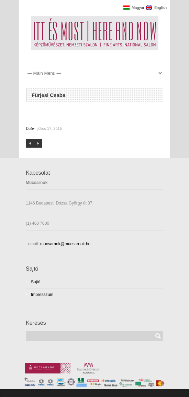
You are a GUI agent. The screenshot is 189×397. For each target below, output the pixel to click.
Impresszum (42, 294)
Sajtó (35, 282)
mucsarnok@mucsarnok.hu (65, 243)
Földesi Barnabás (30, 143)
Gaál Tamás (38, 143)
